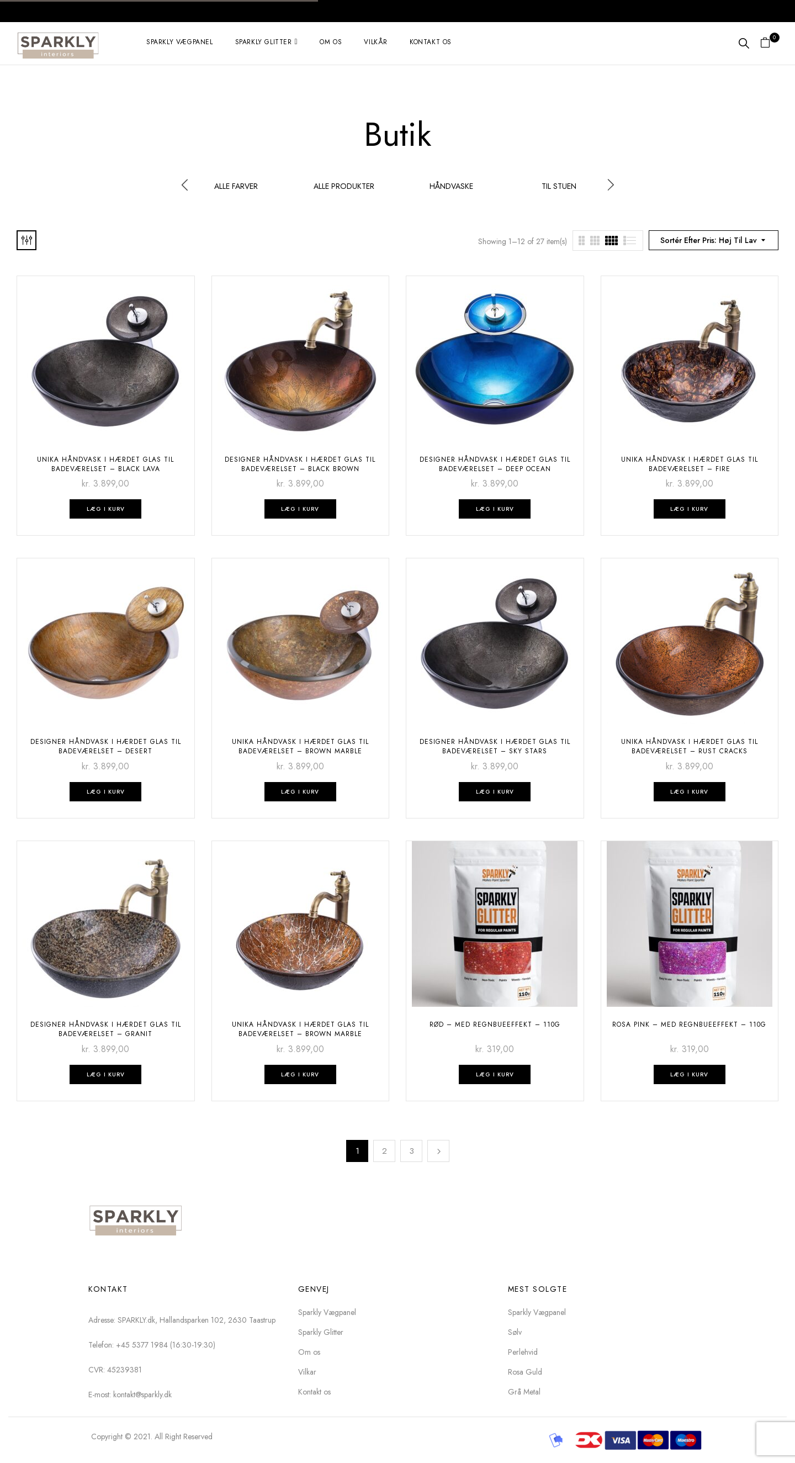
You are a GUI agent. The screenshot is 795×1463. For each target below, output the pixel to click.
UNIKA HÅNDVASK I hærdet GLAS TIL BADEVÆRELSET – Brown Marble (300, 746)
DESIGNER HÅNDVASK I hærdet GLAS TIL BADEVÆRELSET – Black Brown (300, 464)
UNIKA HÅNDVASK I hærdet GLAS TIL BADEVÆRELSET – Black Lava (105, 464)
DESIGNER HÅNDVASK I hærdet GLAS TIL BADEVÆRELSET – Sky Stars (495, 746)
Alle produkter (344, 187)
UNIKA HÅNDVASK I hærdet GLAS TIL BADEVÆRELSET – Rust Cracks (689, 746)
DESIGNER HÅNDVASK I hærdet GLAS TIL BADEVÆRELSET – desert (105, 746)
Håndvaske (451, 187)
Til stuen (559, 187)
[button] (769, 43)
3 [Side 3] (411, 1151)
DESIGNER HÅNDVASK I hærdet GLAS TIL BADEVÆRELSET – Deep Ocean (495, 464)
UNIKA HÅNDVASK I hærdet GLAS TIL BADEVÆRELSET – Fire (689, 464)
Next (438, 1151)
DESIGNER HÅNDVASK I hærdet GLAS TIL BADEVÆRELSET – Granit (105, 1029)
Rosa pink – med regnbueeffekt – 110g (689, 1024)
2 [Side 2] (384, 1151)
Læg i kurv (106, 509)
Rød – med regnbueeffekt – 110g (495, 1024)
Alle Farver (236, 187)
